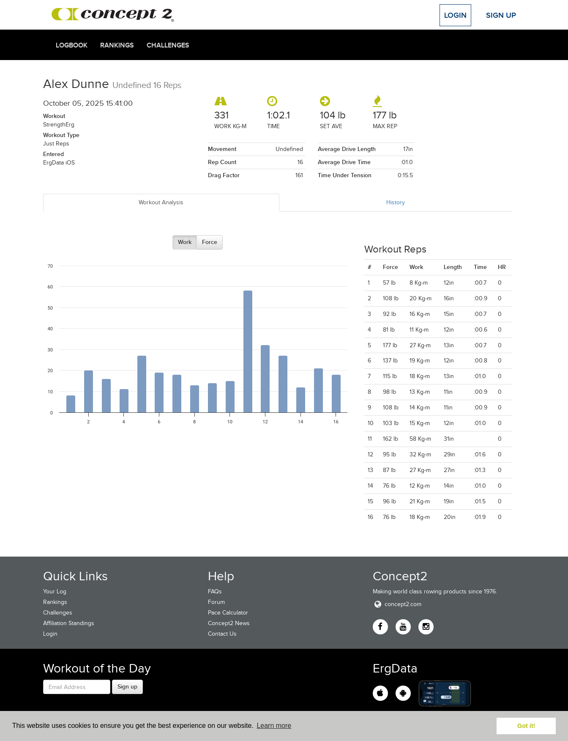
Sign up (127, 686)
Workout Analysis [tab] (161, 202)
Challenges (168, 45)
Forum (216, 602)
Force (209, 242)
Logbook (71, 45)
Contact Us (222, 634)
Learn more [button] (274, 725)
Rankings (117, 45)
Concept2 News (229, 623)
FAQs (215, 591)
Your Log (54, 591)
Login (455, 15)
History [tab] (395, 202)
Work (184, 242)
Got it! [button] (526, 725)
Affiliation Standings (68, 623)
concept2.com (397, 604)
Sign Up (501, 15)
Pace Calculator (228, 612)
